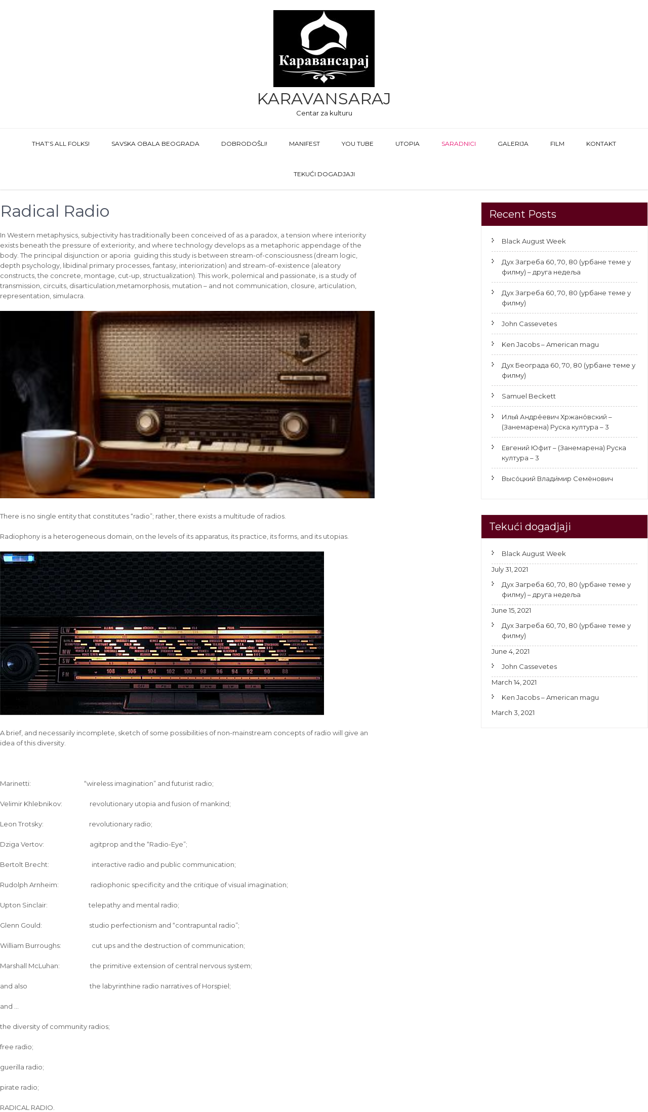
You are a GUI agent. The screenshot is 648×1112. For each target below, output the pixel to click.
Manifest (304, 143)
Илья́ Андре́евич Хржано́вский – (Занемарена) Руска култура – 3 (557, 422)
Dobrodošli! (244, 143)
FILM (557, 143)
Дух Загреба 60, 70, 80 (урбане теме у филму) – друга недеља (566, 267)
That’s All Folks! (61, 143)
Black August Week (534, 241)
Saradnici (458, 143)
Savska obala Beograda (155, 143)
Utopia (407, 143)
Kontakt (601, 143)
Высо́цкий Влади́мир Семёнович (557, 478)
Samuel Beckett (529, 396)
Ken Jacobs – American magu (550, 344)
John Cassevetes (529, 324)
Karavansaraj (324, 98)
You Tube (358, 143)
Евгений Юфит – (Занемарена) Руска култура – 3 (564, 453)
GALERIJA (513, 143)
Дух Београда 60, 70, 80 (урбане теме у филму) (568, 370)
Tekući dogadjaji (324, 174)
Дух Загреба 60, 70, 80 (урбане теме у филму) (566, 298)
